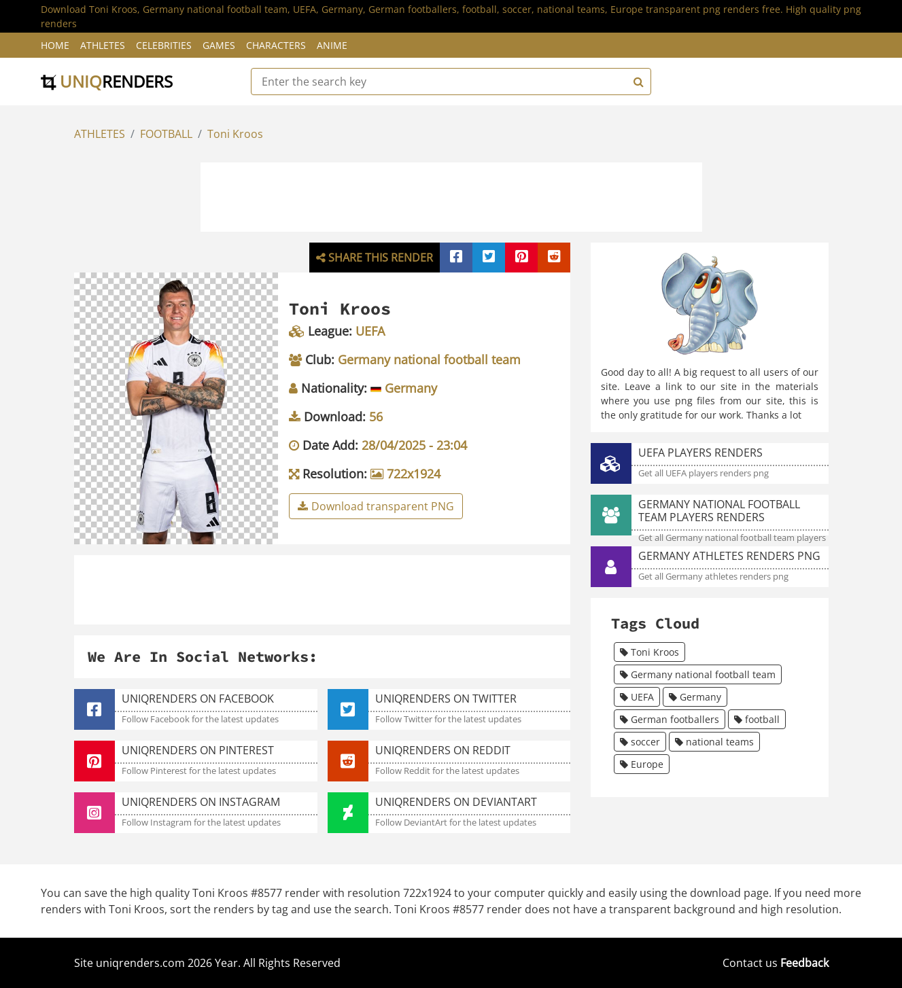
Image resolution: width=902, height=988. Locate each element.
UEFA (637, 696)
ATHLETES (99, 133)
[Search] (637, 81)
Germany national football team (698, 674)
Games (219, 45)
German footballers (669, 719)
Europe (641, 764)
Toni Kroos (235, 133)
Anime (332, 45)
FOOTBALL (166, 133)
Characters (276, 45)
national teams (714, 741)
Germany (695, 696)
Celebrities (164, 45)
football (757, 719)
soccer (640, 741)
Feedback (804, 962)
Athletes (102, 45)
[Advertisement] (451, 195)
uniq (107, 81)
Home (55, 45)
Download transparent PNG (376, 506)
